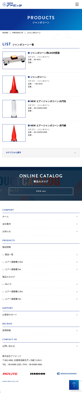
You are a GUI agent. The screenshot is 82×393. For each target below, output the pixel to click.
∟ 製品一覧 (7, 254)
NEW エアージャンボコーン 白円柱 (48, 101)
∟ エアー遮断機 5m (11, 269)
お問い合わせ (8, 346)
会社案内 (6, 224)
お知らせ (6, 231)
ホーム (5, 216)
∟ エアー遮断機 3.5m (12, 262)
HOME (5, 32)
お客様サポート (9, 314)
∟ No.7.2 (6, 284)
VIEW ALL (41, 191)
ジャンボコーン (43, 57)
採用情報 (6, 330)
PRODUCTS (17, 32)
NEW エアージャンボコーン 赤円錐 (48, 125)
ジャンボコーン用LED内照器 (45, 53)
